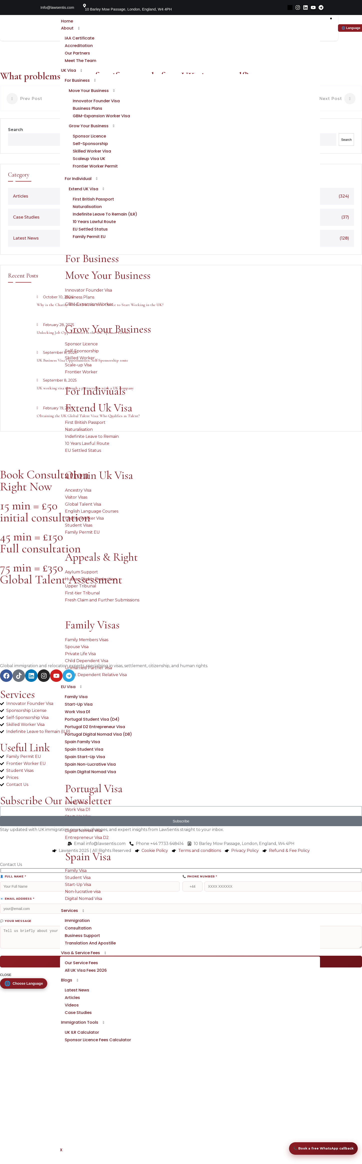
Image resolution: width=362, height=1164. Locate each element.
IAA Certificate (79, 38)
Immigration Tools (79, 1033)
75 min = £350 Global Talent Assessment (61, 573)
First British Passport (93, 199)
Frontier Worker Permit (94, 166)
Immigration (76, 931)
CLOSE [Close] (5, 978)
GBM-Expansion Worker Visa (101, 116)
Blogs (66, 990)
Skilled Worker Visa (91, 151)
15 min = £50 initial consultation (45, 511)
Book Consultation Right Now (44, 480)
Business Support (82, 946)
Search (15, 129)
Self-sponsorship (90, 144)
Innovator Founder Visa (95, 101)
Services (68, 921)
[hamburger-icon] (331, 18)
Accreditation (78, 46)
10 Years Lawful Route (93, 222)
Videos (71, 1015)
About (66, 28)
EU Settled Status (89, 229)
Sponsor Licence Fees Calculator (97, 1050)
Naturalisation (86, 207)
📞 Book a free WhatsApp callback (319, 1137)
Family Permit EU (88, 237)
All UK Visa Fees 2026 (85, 981)
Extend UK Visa (83, 189)
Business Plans (87, 108)
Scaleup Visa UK (88, 159)
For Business (76, 80)
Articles (72, 1008)
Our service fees (81, 973)
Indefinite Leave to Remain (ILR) (104, 214)
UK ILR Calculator (81, 1043)
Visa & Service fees (79, 963)
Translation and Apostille (89, 953)
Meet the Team (80, 61)
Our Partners (77, 53)
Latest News (76, 1000)
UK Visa (67, 70)
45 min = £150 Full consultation (40, 542)
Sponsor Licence (89, 136)
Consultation (77, 938)
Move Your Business (88, 91)
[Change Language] (24, 986)
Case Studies (77, 1023)
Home (66, 21)
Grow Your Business (88, 126)
